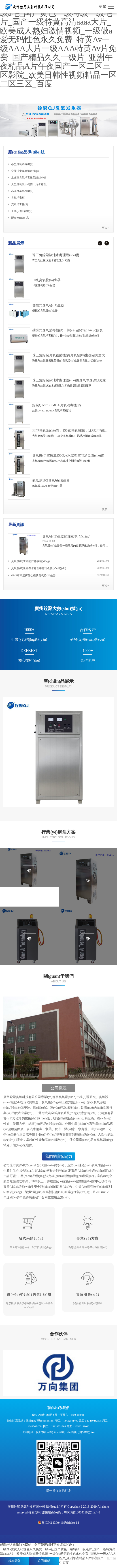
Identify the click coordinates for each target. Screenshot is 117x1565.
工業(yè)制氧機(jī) (20, 211)
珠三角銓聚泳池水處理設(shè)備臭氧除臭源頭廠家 (69, 380)
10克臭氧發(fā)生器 (46, 280)
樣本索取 (14, 1561)
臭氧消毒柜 (16, 197)
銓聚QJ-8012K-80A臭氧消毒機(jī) (56, 405)
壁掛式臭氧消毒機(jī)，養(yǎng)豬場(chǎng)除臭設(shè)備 (74, 330)
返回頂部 (44, 1561)
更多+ (105, 227)
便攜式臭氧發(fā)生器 (48, 305)
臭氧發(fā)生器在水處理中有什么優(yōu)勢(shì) (37, 568)
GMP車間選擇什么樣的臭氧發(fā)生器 (32, 575)
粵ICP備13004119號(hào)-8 (82, 1512)
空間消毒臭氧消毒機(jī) (23, 170)
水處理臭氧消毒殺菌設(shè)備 (27, 177)
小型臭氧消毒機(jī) (20, 164)
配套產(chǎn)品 (18, 217)
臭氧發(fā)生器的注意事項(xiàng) (66, 536)
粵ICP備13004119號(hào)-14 (58, 1522)
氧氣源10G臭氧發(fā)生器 (51, 480)
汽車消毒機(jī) (18, 204)
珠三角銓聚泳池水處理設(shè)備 (55, 255)
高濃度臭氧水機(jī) (20, 191)
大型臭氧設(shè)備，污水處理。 (28, 184)
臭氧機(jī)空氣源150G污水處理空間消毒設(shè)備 (68, 455)
